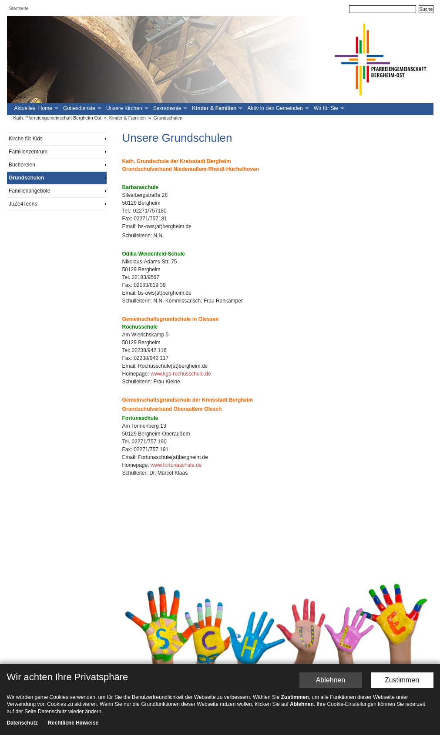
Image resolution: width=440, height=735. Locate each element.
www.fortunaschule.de (176, 465)
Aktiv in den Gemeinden (277, 108)
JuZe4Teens (23, 204)
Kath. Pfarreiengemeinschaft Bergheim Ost (57, 117)
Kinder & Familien (216, 108)
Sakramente (169, 108)
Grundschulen (168, 117)
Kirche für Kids (26, 139)
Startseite (19, 8)
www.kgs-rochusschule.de (181, 374)
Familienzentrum (28, 152)
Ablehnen (331, 680)
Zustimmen (402, 680)
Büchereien (22, 165)
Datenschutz (22, 723)
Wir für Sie (328, 108)
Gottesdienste (81, 108)
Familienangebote (29, 191)
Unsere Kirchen (126, 108)
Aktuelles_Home (35, 108)
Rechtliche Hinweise (73, 723)
